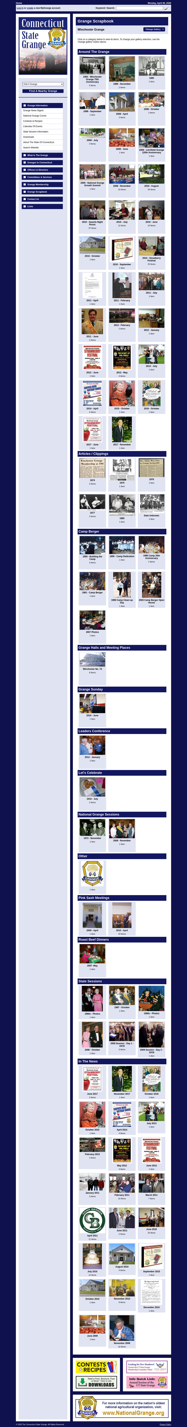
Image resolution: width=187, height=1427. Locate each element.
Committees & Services (39, 177)
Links (30, 206)
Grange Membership (38, 184)
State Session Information (35, 131)
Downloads (28, 137)
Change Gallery (155, 29)
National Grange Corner (34, 115)
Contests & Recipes (32, 121)
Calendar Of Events (32, 126)
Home (19, 3)
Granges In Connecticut (39, 162)
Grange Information (37, 105)
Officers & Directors (37, 170)
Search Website (31, 147)
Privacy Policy (165, 1425)
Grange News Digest (33, 110)
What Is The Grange (37, 155)
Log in (20, 8)
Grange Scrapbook (37, 192)
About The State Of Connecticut (38, 142)
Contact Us (33, 199)
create (30, 8)
